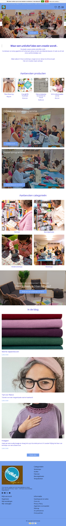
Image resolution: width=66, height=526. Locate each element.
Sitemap (36, 508)
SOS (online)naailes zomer (57, 95)
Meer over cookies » (54, 1)
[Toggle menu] (62, 7)
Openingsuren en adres (41, 499)
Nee (47, 1)
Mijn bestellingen (7, 501)
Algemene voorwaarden (41, 506)
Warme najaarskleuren (10, 352)
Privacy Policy (38, 504)
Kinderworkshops (16, 267)
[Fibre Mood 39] (9, 85)
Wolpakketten (38, 479)
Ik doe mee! (33, 32)
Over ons (37, 501)
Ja (42, 1)
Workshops (49, 267)
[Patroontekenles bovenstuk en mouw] (41, 85)
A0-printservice (39, 511)
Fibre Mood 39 (9, 94)
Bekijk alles (33, 455)
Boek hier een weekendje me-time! (33, 292)
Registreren (5, 499)
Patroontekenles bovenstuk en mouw (41, 95)
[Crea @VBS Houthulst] (25, 85)
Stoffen (36, 471)
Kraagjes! (5, 441)
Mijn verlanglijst (6, 504)
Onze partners (38, 513)
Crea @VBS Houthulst (25, 95)
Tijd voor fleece (8, 395)
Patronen (17, 232)
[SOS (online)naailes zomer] (57, 85)
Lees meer (5, 354)
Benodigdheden (49, 232)
